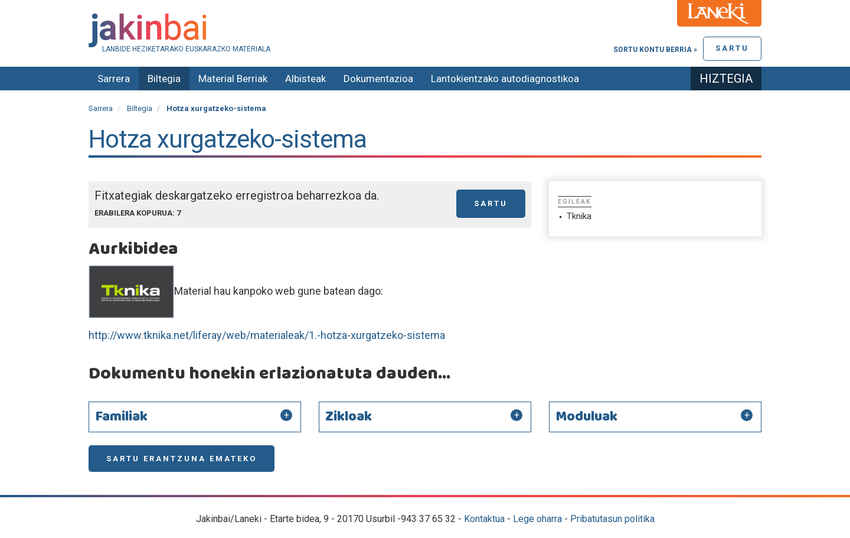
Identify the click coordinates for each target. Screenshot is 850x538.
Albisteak (305, 78)
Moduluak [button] (586, 417)
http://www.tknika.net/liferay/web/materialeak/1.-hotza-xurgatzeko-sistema (267, 335)
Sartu (732, 48)
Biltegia (164, 78)
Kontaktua (484, 518)
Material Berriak (232, 78)
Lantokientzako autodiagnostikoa (505, 78)
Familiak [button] (121, 417)
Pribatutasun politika (612, 518)
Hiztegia (726, 78)
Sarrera (113, 78)
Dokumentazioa (378, 78)
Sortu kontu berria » (655, 49)
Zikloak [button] (348, 417)
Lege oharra (537, 518)
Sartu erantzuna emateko (181, 458)
